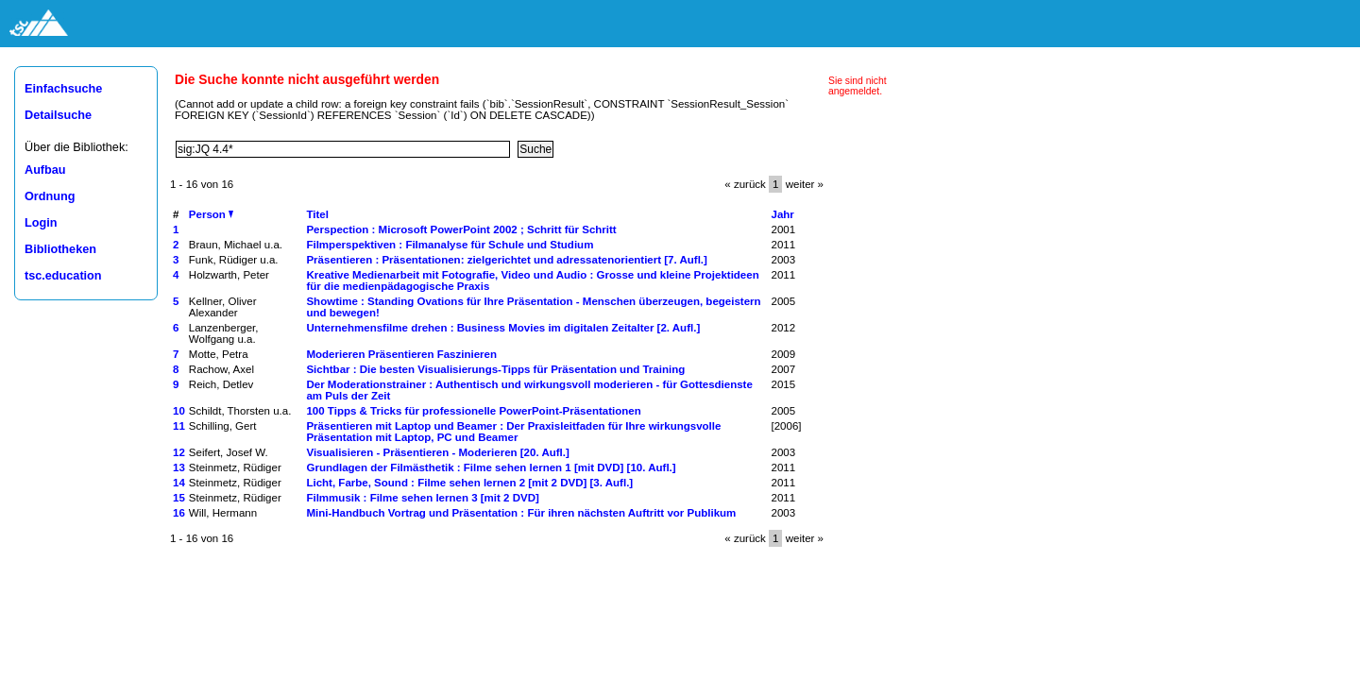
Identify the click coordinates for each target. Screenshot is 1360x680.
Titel (317, 214)
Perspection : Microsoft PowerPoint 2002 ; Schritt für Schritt (461, 229)
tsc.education (63, 275)
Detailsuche (58, 115)
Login (41, 223)
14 (179, 482)
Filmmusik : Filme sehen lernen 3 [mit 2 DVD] (422, 497)
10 (179, 410)
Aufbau (45, 170)
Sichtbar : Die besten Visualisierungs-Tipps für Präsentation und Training (495, 369)
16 (179, 512)
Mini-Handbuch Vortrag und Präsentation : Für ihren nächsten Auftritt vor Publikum (521, 512)
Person (211, 214)
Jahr (783, 214)
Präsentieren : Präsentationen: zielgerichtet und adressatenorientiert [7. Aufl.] (506, 259)
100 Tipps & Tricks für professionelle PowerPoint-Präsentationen (473, 410)
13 (179, 467)
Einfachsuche (63, 88)
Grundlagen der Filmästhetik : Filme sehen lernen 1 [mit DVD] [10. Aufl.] (490, 467)
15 (179, 497)
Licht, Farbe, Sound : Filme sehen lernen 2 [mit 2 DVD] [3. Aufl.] (469, 482)
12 (179, 452)
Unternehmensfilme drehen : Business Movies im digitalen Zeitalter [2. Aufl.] (503, 327)
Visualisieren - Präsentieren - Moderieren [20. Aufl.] (437, 452)
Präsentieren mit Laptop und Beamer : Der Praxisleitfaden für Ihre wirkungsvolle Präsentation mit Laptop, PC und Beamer (513, 431)
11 (179, 426)
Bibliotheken (60, 249)
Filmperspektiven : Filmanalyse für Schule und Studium (449, 244)
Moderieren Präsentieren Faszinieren (401, 354)
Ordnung (50, 196)
